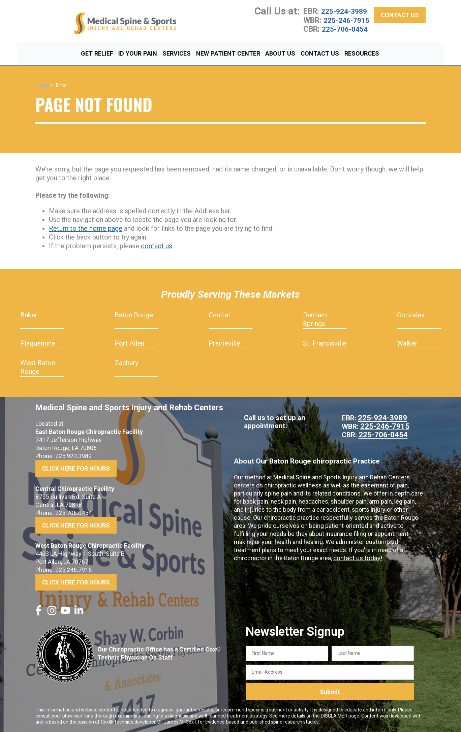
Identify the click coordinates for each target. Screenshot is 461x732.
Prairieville (224, 344)
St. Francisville (324, 344)
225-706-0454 (346, 37)
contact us (156, 246)
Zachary (126, 363)
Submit (330, 692)
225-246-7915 (329, 24)
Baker (28, 315)
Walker (407, 344)
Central (219, 315)
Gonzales (411, 315)
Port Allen (129, 344)
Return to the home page (85, 229)
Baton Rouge (134, 315)
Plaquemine (37, 344)
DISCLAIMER (334, 716)
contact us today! (356, 557)
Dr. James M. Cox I (176, 722)
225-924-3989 (345, 11)
